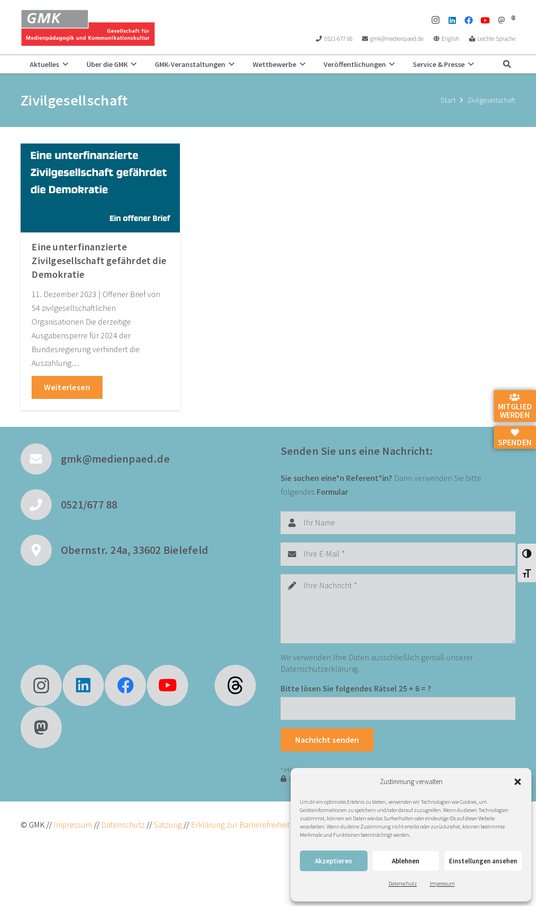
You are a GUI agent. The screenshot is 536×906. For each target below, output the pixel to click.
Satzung (167, 824)
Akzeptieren (333, 860)
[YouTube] (485, 20)
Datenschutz (403, 883)
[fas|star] (235, 685)
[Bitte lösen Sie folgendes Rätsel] (398, 708)
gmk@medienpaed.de (115, 459)
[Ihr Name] (398, 522)
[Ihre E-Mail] (398, 553)
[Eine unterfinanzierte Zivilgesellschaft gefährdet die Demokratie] (100, 188)
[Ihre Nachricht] (398, 608)
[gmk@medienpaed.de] (41, 459)
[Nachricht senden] (327, 739)
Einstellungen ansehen (483, 860)
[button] (517, 781)
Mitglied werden (515, 406)
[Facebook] (468, 20)
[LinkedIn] (452, 20)
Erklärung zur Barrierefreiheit (240, 824)
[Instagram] (436, 20)
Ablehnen (405, 860)
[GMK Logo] (88, 27)
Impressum (442, 883)
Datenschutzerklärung (319, 668)
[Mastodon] (501, 20)
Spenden (515, 437)
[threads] (513, 18)
